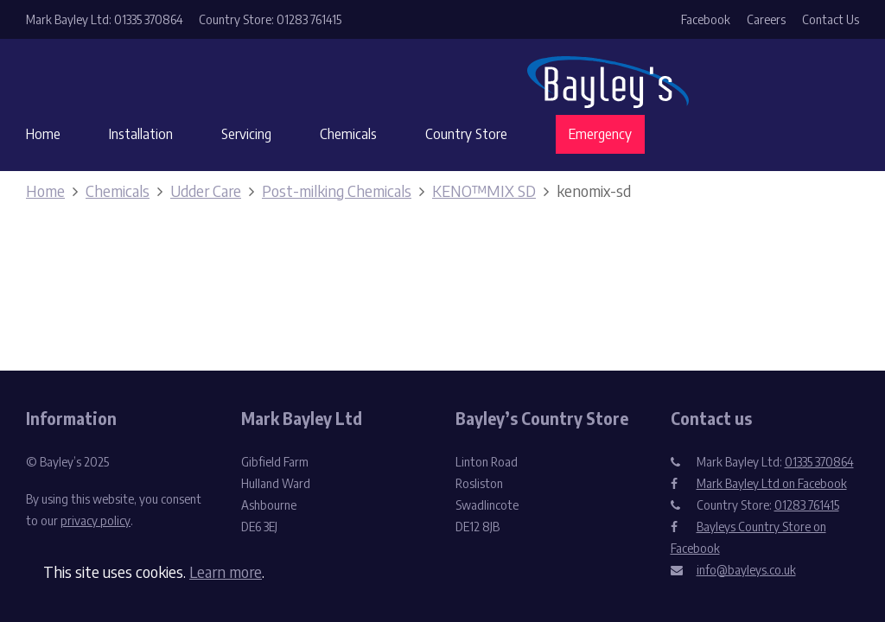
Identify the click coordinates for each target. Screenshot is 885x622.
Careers (766, 19)
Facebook (705, 19)
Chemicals (348, 134)
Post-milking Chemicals (336, 190)
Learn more (225, 571)
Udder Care (205, 190)
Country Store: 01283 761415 (270, 19)
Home (43, 134)
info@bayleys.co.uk (746, 569)
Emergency (600, 134)
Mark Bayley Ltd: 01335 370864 (104, 19)
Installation (141, 134)
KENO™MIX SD (484, 190)
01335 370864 (819, 461)
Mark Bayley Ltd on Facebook (772, 483)
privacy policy (95, 520)
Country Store (466, 134)
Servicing (246, 134)
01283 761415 (806, 505)
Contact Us (830, 19)
